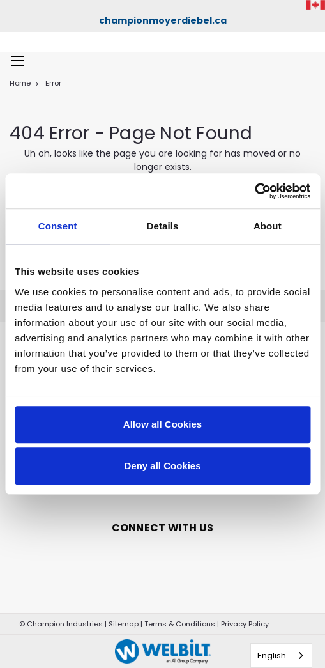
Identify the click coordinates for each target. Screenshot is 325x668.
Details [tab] (163, 226)
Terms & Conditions (179, 624)
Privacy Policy (245, 624)
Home (20, 83)
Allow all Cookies (162, 424)
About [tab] (267, 226)
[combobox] (281, 655)
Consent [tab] (57, 226)
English (271, 655)
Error (53, 83)
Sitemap (124, 624)
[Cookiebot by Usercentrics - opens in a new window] (254, 191)
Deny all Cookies (162, 465)
